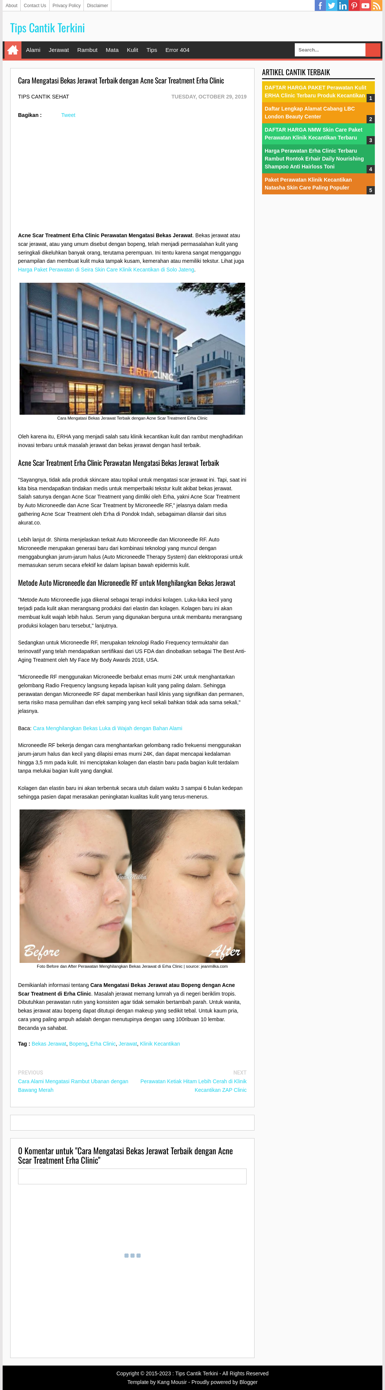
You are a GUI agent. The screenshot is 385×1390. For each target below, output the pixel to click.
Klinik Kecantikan (160, 1044)
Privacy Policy (67, 5)
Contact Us (35, 5)
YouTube (365, 5)
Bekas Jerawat (49, 1044)
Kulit (132, 50)
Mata (112, 50)
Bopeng (78, 1044)
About (11, 5)
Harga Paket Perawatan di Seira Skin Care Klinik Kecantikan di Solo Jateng (106, 270)
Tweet (68, 115)
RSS (376, 5)
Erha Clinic (103, 1044)
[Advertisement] (132, 178)
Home (13, 50)
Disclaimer (97, 5)
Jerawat (59, 50)
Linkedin (343, 5)
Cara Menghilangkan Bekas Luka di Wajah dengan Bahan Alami (107, 728)
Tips (151, 50)
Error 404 (177, 50)
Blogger (248, 1382)
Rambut (87, 50)
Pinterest (354, 5)
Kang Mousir (172, 1382)
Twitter (331, 5)
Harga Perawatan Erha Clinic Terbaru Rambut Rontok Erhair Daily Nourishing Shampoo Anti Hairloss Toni (314, 159)
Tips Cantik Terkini (47, 27)
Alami (33, 50)
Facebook (320, 5)
